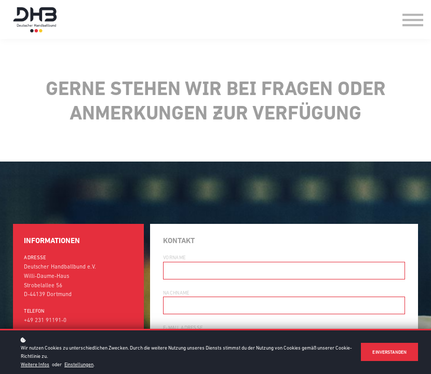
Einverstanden (389, 352)
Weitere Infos (35, 364)
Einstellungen (78, 364)
